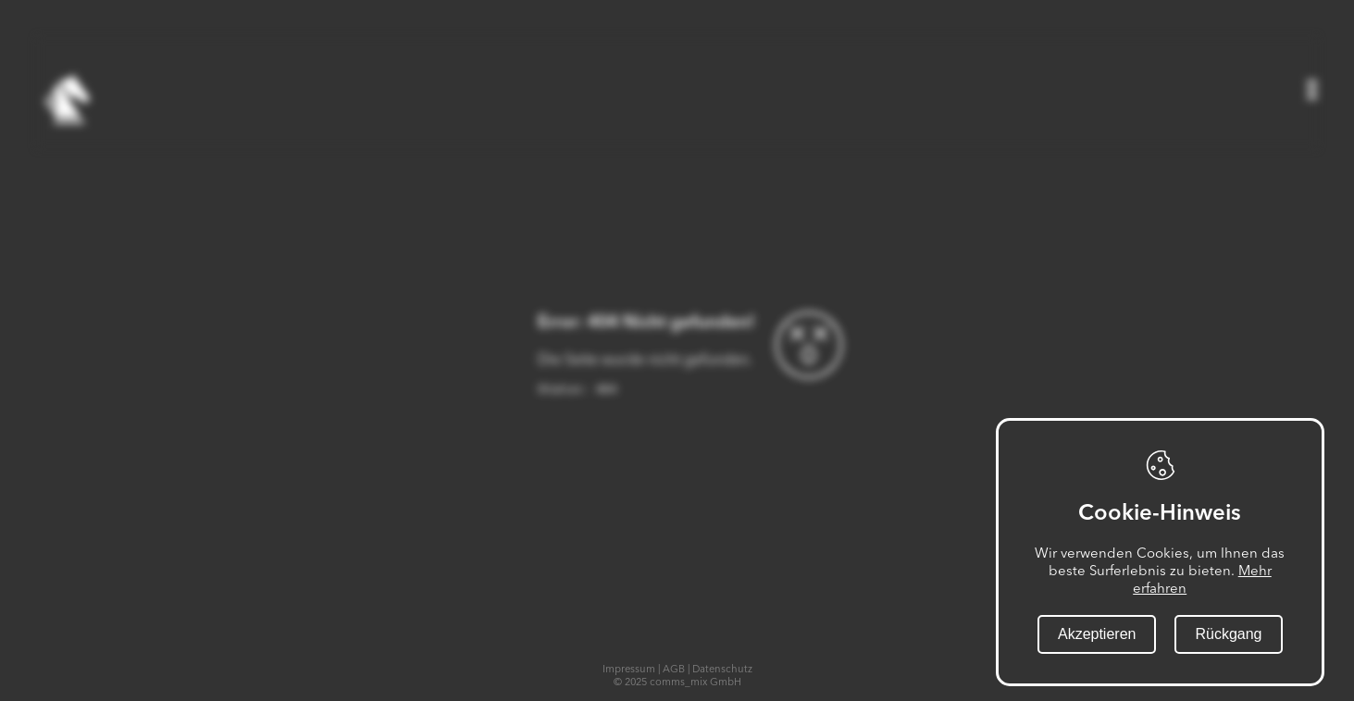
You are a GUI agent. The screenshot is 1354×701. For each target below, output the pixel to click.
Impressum (628, 668)
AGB (674, 668)
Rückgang (1229, 634)
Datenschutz (722, 668)
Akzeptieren (1097, 634)
